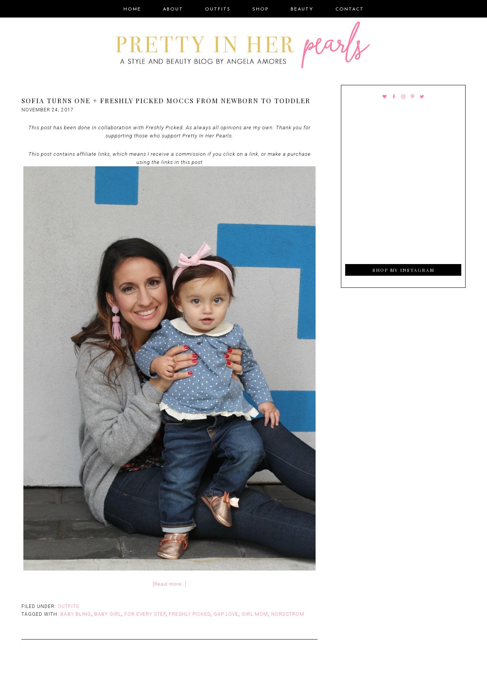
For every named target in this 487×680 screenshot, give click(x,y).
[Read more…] (170, 584)
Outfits (68, 606)
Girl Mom (255, 614)
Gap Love (226, 614)
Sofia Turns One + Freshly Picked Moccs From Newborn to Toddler (166, 100)
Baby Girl (107, 614)
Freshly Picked (189, 614)
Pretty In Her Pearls (243, 46)
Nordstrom (287, 614)
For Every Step (145, 614)
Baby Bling (75, 614)
